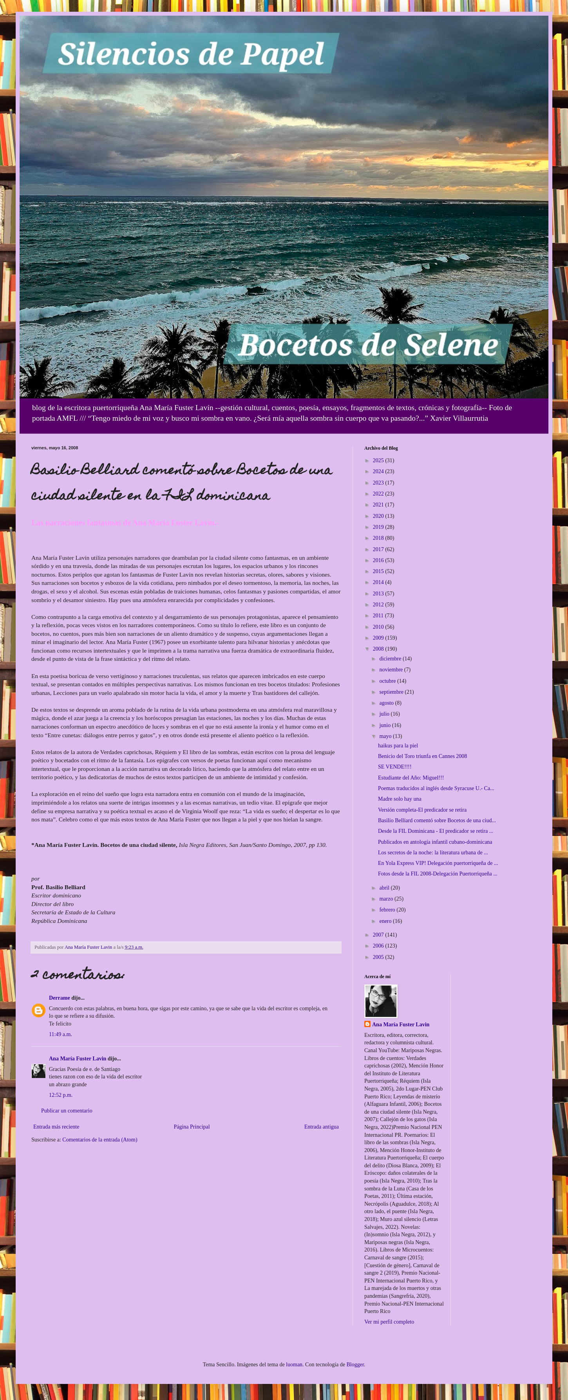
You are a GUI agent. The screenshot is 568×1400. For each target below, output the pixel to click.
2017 (379, 549)
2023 (379, 483)
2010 (379, 627)
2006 (379, 946)
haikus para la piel (398, 746)
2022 (379, 494)
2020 (379, 516)
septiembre (392, 692)
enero (386, 921)
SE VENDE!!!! (395, 767)
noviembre (391, 670)
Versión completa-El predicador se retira (422, 810)
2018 (379, 538)
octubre (388, 681)
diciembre (390, 659)
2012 (379, 605)
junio (385, 725)
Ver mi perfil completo (389, 1322)
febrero (387, 910)
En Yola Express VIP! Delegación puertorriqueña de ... (438, 863)
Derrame (59, 998)
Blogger (355, 1364)
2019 (379, 527)
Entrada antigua (321, 1127)
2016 (379, 560)
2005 (379, 957)
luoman (294, 1364)
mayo (386, 736)
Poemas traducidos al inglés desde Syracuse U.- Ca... (436, 788)
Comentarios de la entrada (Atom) (99, 1140)
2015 (379, 571)
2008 (379, 649)
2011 (379, 616)
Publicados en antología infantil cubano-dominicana (435, 842)
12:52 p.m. (60, 1095)
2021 (379, 505)
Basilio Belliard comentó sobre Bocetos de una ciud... (437, 820)
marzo (386, 899)
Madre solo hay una (399, 799)
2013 (379, 594)
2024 (379, 471)
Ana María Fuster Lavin (77, 1059)
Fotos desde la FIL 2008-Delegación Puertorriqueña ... (437, 874)
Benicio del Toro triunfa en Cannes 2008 (422, 756)
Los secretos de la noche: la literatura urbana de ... (433, 853)
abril (385, 888)
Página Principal (192, 1127)
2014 (379, 582)
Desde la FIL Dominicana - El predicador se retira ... (435, 831)
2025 (379, 460)
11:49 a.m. (60, 1034)
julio (385, 714)
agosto (387, 703)
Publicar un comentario (66, 1111)
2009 (379, 638)
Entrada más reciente (56, 1127)
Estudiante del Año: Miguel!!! (411, 778)
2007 (379, 935)
